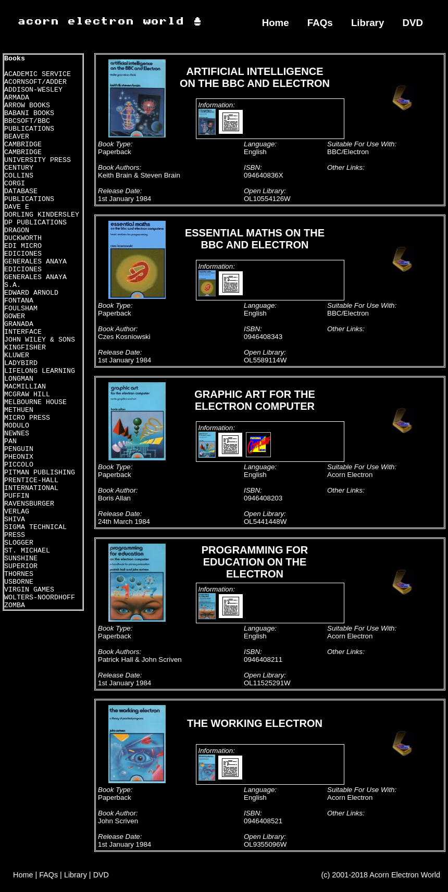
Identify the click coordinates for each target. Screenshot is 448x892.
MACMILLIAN (25, 387)
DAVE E (16, 207)
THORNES (18, 574)
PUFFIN (16, 496)
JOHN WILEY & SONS (39, 340)
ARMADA (16, 98)
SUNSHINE (21, 558)
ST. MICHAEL (27, 551)
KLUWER (16, 355)
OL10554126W (267, 199)
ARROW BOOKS (27, 105)
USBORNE (18, 582)
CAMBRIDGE (23, 144)
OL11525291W (267, 683)
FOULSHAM (21, 308)
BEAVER (16, 137)
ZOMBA (14, 605)
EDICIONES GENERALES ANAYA (35, 258)
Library (367, 22)
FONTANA (18, 301)
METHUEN (18, 410)
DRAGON (16, 230)
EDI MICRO (23, 246)
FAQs (320, 22)
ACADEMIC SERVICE (37, 74)
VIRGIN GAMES (29, 590)
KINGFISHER (25, 347)
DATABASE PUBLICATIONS (29, 195)
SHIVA (14, 519)
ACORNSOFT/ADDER (35, 82)
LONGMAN (18, 379)
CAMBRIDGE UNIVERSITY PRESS (37, 156)
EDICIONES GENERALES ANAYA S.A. (35, 277)
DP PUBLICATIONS (35, 223)
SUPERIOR (21, 566)
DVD (413, 22)
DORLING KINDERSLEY (41, 215)
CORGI (14, 183)
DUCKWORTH (23, 238)
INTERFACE (23, 332)
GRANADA (18, 324)
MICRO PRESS (27, 418)
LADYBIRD (21, 363)
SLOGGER (18, 543)
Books (14, 58)
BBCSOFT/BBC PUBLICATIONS (29, 125)
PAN (10, 441)
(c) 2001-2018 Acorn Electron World (381, 875)
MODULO (16, 426)
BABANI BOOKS (29, 113)
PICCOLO (18, 465)
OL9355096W (265, 844)
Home (275, 22)
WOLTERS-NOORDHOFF (39, 597)
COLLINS (18, 176)
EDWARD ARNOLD (31, 293)
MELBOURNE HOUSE (35, 402)
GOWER (14, 316)
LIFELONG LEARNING (39, 371)
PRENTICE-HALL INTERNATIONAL (31, 484)
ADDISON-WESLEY (33, 90)
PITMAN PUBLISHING (39, 472)
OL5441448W (265, 521)
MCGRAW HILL (27, 394)
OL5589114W (265, 360)
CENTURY (18, 168)
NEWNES (16, 433)
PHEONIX (18, 457)
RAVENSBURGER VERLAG (29, 508)
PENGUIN (18, 449)
